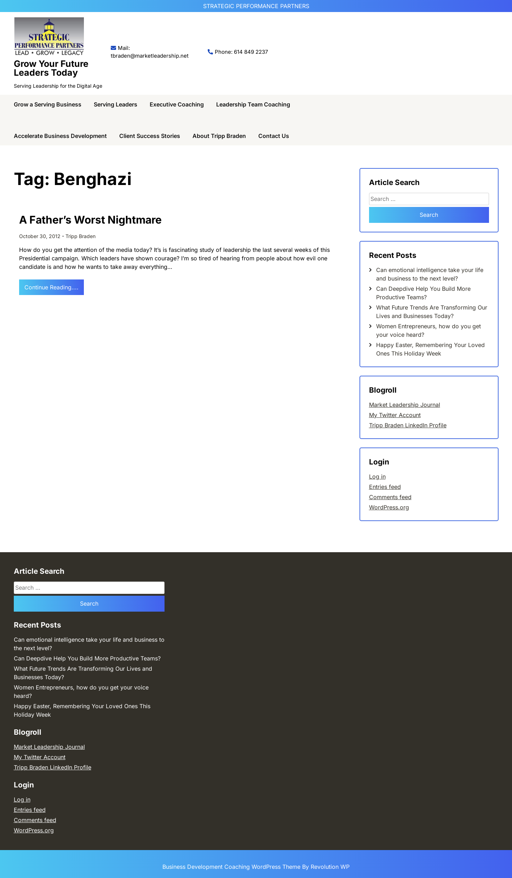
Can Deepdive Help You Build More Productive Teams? (87, 658)
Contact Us (273, 135)
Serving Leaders (115, 104)
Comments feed (390, 497)
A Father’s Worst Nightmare (90, 219)
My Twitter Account (395, 414)
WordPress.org (389, 507)
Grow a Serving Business (47, 104)
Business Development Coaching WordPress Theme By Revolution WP (256, 866)
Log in (377, 476)
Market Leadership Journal (404, 404)
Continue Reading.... (51, 287)
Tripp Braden (80, 236)
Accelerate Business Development (60, 135)
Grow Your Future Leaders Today (51, 68)
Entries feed (385, 486)
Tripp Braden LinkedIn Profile (408, 425)
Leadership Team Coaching (253, 104)
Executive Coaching (177, 104)
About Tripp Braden (219, 135)
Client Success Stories (149, 135)
